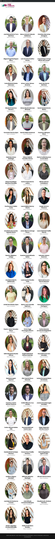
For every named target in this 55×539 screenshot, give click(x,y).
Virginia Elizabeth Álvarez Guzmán (27, 354)
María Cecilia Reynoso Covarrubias (44, 158)
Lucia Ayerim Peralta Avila (27, 280)
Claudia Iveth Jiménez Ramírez (44, 502)
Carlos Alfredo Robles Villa (11, 428)
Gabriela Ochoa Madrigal (11, 158)
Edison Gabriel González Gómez (27, 158)
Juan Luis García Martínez (44, 84)
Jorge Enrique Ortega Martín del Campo (44, 59)
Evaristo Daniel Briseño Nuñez (27, 256)
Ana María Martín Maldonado (11, 280)
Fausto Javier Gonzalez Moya (11, 330)
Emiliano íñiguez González (11, 477)
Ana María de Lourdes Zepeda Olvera (11, 231)
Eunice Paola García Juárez (27, 182)
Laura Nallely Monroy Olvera (27, 207)
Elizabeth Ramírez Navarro (11, 108)
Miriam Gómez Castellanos (44, 182)
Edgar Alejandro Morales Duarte (44, 428)
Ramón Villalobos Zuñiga (11, 256)
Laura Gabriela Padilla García (44, 231)
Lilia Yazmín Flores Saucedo (27, 379)
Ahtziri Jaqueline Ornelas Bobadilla (11, 526)
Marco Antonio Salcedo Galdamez (27, 35)
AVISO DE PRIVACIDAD (38, 535)
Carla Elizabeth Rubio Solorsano (11, 84)
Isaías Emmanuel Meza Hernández (44, 379)
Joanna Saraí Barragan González (44, 403)
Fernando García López (11, 132)
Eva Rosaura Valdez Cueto (11, 207)
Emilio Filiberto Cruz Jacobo (27, 403)
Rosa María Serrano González (44, 354)
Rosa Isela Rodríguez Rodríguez (43, 305)
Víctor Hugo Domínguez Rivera (27, 330)
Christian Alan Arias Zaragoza (44, 35)
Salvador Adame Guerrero (44, 256)
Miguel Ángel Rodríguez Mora (11, 59)
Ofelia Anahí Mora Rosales (27, 526)
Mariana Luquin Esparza (11, 379)
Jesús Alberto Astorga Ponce (28, 231)
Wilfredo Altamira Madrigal (27, 477)
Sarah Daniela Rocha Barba (44, 108)
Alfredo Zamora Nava (44, 476)
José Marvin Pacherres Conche (11, 502)
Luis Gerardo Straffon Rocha (27, 59)
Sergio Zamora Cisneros (44, 207)
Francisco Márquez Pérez (44, 133)
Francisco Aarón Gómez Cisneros (11, 403)
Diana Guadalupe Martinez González (11, 182)
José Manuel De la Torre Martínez (11, 35)
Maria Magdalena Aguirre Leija (44, 452)
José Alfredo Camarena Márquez (27, 502)
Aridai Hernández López (11, 304)
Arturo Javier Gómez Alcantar (27, 84)
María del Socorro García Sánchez (44, 280)
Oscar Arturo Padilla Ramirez (27, 452)
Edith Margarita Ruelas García (11, 354)
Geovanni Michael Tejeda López (27, 428)
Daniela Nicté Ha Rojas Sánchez (11, 452)
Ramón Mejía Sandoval (27, 132)
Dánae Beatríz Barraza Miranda (27, 108)
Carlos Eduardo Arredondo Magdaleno (44, 330)
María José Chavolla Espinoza (27, 305)
